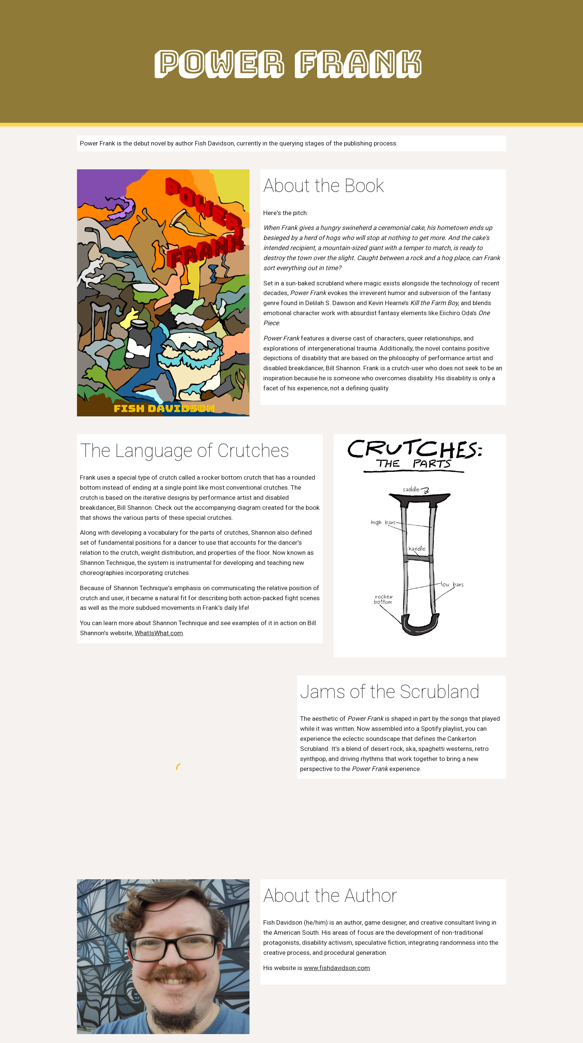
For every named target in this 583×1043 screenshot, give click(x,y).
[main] (291, 63)
